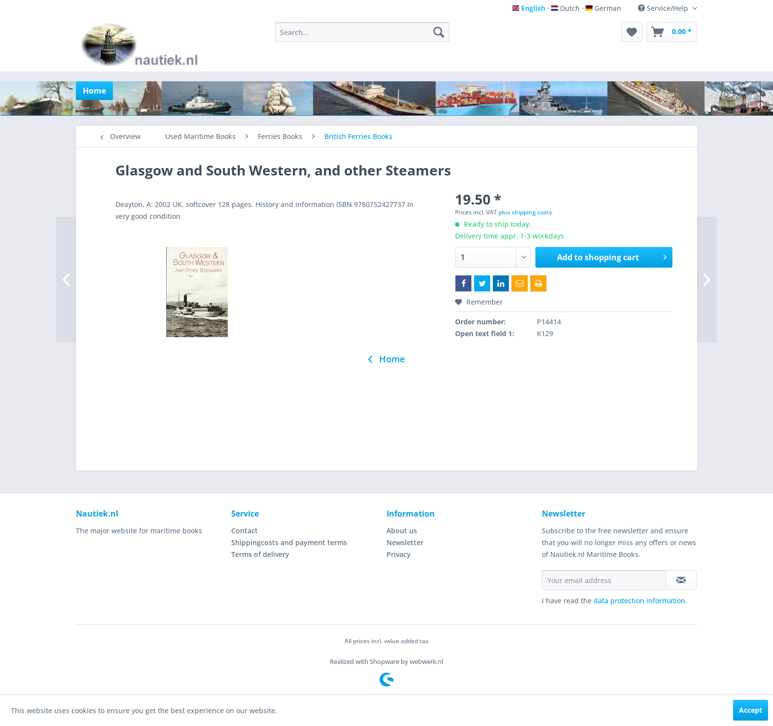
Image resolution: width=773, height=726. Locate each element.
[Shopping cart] (672, 32)
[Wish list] (631, 32)
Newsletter (404, 542)
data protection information (639, 600)
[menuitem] (362, 32)
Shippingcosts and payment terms (289, 542)
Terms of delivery (260, 554)
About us (401, 530)
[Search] (438, 32)
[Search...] (362, 32)
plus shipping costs (525, 212)
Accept (750, 710)
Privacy (398, 554)
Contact (244, 530)
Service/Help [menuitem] (664, 8)
